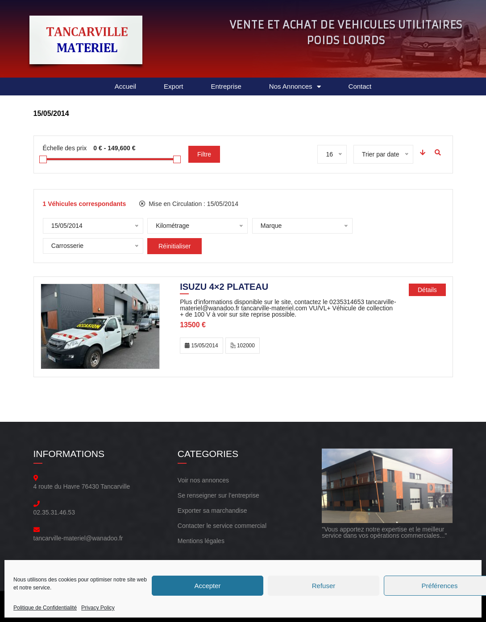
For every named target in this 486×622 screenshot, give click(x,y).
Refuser (324, 585)
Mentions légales (201, 536)
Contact (360, 86)
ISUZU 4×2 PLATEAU (224, 284)
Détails (427, 285)
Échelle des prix (65, 148)
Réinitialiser (70, 246)
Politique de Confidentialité (45, 608)
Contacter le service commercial (222, 521)
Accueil (125, 86)
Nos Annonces (295, 87)
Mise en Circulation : (188, 203)
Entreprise (226, 86)
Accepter (207, 585)
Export (173, 86)
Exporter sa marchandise (212, 506)
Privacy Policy (98, 608)
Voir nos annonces (203, 476)
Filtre (204, 154)
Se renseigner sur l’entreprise (218, 491)
